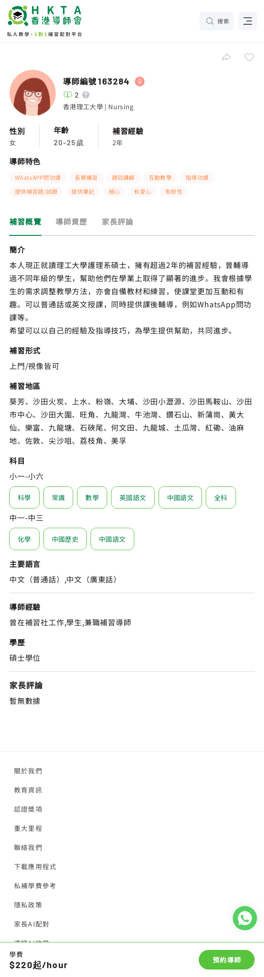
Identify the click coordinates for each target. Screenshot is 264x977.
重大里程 (28, 828)
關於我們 (28, 770)
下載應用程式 (35, 866)
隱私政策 (28, 904)
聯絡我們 (28, 847)
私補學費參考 (35, 885)
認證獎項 (28, 809)
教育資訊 (28, 789)
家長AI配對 (31, 923)
